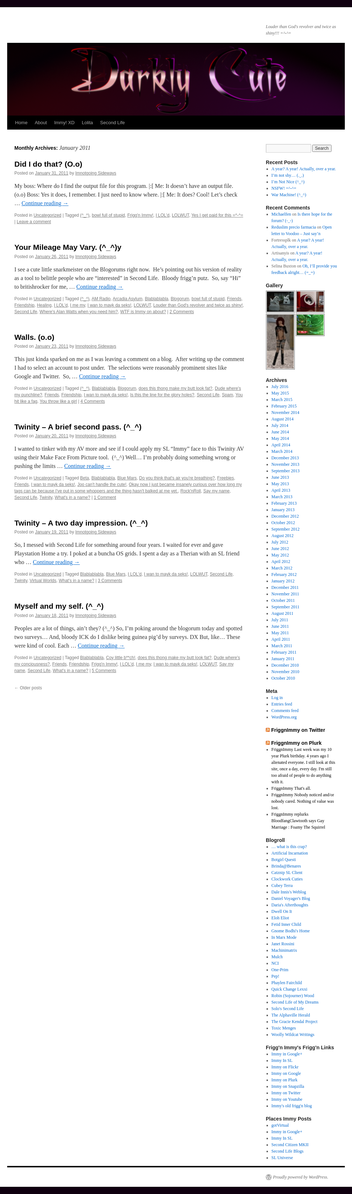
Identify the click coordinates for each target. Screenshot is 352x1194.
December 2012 (285, 516)
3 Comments (110, 580)
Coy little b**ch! (120, 657)
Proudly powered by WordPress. (300, 1177)
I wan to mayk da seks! (109, 305)
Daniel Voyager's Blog (291, 898)
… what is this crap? (289, 846)
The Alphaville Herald (291, 1015)
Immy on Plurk (285, 1079)
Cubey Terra (282, 885)
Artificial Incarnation (290, 853)
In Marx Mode (284, 937)
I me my (77, 305)
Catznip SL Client (287, 872)
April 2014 (281, 444)
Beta (84, 478)
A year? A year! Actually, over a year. (304, 168)
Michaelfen (281, 214)
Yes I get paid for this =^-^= (217, 215)
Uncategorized (47, 215)
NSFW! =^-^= (284, 188)
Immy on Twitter (286, 1092)
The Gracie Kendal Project (295, 1021)
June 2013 (280, 477)
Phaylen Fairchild (287, 982)
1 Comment (105, 497)
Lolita (87, 122)
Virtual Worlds (42, 580)
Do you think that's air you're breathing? (177, 478)
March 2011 (282, 645)
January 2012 (283, 581)
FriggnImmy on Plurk (296, 743)
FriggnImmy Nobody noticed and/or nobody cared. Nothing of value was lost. (303, 801)
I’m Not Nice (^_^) (288, 181)
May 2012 (280, 555)
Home (21, 122)
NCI (275, 963)
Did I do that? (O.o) (48, 164)
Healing (44, 305)
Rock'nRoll (190, 491)
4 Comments (92, 401)
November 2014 (286, 412)
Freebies (225, 478)
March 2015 (282, 399)
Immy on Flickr (285, 1066)
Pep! (275, 976)
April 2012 (281, 561)
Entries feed (282, 704)
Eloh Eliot (280, 917)
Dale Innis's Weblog (289, 892)
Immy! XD (64, 122)
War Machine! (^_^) (289, 194)
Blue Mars (127, 478)
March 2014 (282, 451)
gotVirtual (280, 1125)
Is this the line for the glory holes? (162, 394)
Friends (234, 298)
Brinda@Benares (286, 866)
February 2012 (284, 574)
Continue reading (45, 203)
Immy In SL (282, 1060)
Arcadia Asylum (128, 298)
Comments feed (285, 710)
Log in (277, 697)
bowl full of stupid (108, 215)
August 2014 (283, 419)
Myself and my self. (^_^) (59, 606)
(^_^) (84, 215)
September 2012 (286, 529)
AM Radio (101, 298)
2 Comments (182, 311)
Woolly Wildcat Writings (293, 1034)
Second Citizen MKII (290, 1144)
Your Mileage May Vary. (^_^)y (67, 247)
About (41, 122)
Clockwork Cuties (287, 879)
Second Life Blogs (288, 1151)
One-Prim (280, 969)
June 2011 (280, 626)
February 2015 (284, 406)
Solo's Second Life (288, 1008)
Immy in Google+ (287, 1053)
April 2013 (281, 490)
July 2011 (280, 619)
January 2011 (283, 658)
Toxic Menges (284, 1028)
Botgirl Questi (284, 859)
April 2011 (281, 639)
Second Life (112, 122)
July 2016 (280, 386)
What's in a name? (72, 497)
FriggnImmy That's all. (291, 788)
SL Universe (282, 1157)
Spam (227, 394)
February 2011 (284, 652)
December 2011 (285, 587)
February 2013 (284, 503)
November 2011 (285, 593)
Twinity (46, 497)
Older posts (28, 687)
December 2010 (285, 665)
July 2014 (280, 425)
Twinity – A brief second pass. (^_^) (78, 427)
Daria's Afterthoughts (290, 904)
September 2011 (286, 606)
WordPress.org (284, 717)
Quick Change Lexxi (289, 989)
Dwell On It (282, 911)
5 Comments (104, 670)
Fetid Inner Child (286, 924)
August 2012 (283, 535)
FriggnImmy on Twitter (298, 730)
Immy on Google (286, 1073)
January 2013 (283, 509)
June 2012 (280, 548)
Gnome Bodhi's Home (291, 930)
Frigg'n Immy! (140, 215)
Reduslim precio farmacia (294, 227)
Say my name (216, 491)
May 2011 (280, 632)
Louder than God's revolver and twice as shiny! (198, 305)
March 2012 (282, 568)
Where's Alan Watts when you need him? (79, 311)
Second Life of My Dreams (295, 1002)
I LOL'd (162, 215)
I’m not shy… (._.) (288, 175)
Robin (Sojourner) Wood (293, 995)
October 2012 (283, 522)
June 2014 (280, 431)
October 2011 (283, 600)
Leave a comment (34, 221)
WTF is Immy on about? (143, 311)
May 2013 (280, 483)
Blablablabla (156, 298)
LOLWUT (180, 215)
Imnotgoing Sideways (95, 173)
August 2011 (282, 613)
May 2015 (280, 393)
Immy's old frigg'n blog (292, 1105)
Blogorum (180, 298)
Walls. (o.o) (34, 337)
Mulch (277, 956)
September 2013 (286, 470)
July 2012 (280, 542)
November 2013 (286, 464)
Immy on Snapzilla (288, 1086)
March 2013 (282, 496)
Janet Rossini (283, 943)
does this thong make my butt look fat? (175, 388)
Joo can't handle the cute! (101, 484)
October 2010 (283, 678)
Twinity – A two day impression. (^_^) (81, 523)
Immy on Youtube (287, 1099)
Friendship (24, 305)
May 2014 (280, 438)
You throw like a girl (58, 401)
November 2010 (286, 671)
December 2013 (285, 457)
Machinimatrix (284, 950)
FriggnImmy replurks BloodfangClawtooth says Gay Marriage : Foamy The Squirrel (298, 821)
